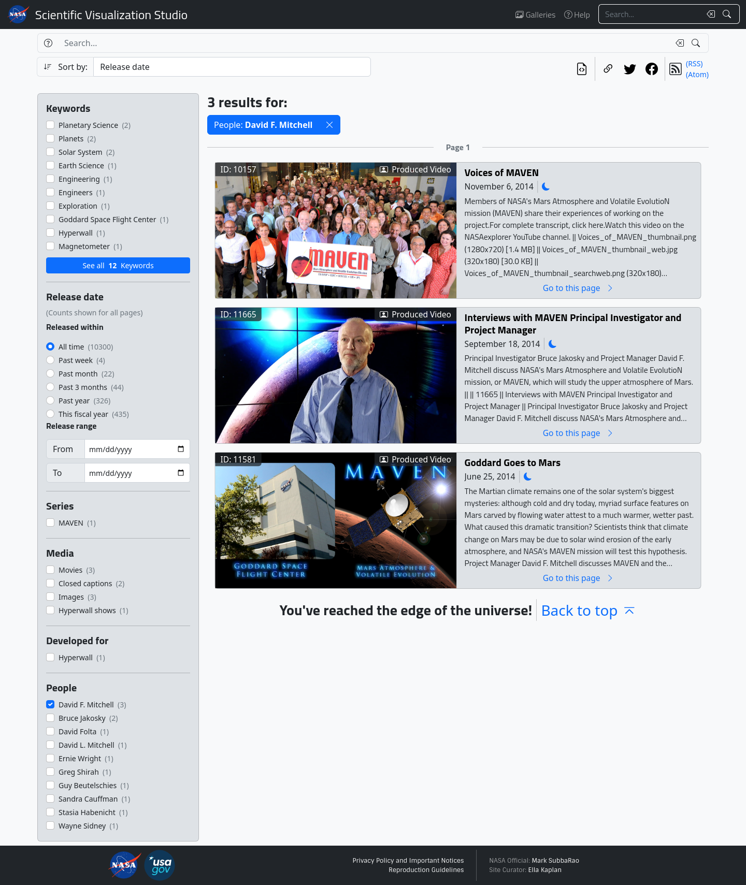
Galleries (535, 14)
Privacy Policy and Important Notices (408, 861)
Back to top (588, 610)
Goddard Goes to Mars (513, 462)
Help (577, 14)
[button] (329, 125)
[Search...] (649, 14)
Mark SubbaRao (555, 861)
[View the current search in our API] (582, 69)
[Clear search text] (708, 14)
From (63, 449)
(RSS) (694, 63)
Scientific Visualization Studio (111, 14)
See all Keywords (117, 265)
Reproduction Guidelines (426, 870)
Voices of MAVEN (502, 172)
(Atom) (697, 74)
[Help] (48, 43)
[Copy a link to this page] (608, 69)
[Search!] (728, 14)
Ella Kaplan (545, 870)
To (57, 472)
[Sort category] (232, 67)
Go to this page (578, 287)
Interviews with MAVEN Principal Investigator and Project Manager (573, 323)
